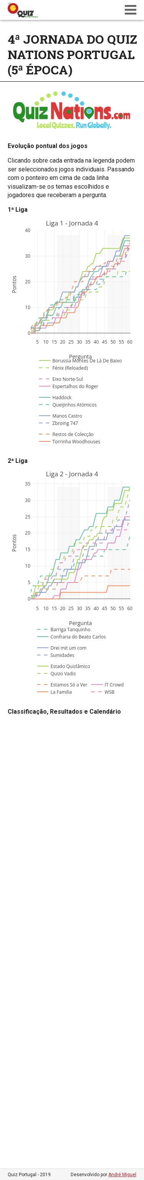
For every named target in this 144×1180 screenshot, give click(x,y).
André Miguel (122, 1174)
